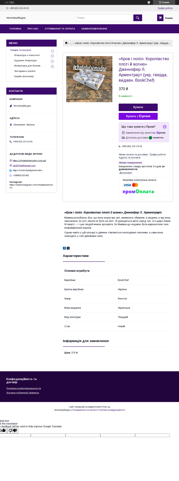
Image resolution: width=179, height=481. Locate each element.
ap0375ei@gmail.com (24, 165)
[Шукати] (137, 17)
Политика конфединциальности (23, 388)
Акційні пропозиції (24, 76)
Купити (138, 107)
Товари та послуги (20, 50)
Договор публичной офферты (22, 392)
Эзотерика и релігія (24, 71)
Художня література (25, 60)
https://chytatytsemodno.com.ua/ (29, 160)
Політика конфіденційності (112, 410)
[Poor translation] (12, 431)
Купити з (138, 116)
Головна (15, 28)
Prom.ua (106, 407)
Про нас (32, 28)
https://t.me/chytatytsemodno (27, 170)
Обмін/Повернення (94, 28)
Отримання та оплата (60, 28)
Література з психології (27, 55)
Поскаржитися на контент (84, 410)
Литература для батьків (27, 65)
